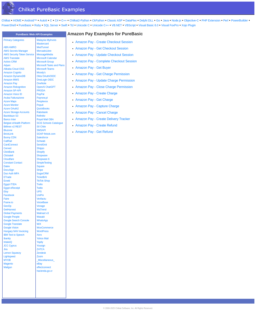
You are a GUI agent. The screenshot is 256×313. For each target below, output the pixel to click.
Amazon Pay (10, 83)
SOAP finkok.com (46, 133)
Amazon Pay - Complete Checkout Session (106, 61)
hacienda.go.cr (45, 271)
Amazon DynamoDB (14, 76)
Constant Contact (13, 162)
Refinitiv (41, 115)
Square (41, 166)
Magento (8, 263)
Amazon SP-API (12, 90)
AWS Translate (12, 58)
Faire (6, 198)
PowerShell (9, 25)
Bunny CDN (10, 137)
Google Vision (11, 227)
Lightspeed (9, 256)
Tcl (72, 25)
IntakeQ (8, 242)
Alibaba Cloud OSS (14, 69)
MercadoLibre (44, 50)
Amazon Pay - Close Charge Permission (104, 87)
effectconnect (44, 267)
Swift (64, 25)
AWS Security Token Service (19, 54)
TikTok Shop (43, 180)
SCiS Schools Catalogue (50, 123)
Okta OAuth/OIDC (46, 76)
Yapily (40, 242)
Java (166, 20)
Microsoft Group (45, 61)
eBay (39, 263)
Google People (11, 216)
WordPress (43, 231)
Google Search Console (16, 220)
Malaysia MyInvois (46, 40)
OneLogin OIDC (45, 79)
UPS (39, 191)
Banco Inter (10, 119)
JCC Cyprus (10, 245)
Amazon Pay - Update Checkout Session (104, 55)
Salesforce (42, 137)
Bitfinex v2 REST (13, 126)
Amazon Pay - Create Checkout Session (104, 42)
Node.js (176, 20)
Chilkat (6, 20)
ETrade (7, 177)
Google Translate (13, 224)
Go (158, 20)
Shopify (41, 151)
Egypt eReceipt (12, 188)
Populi (40, 105)
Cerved (7, 148)
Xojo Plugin (189, 25)
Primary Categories (14, 40)
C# (56, 20)
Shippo (40, 148)
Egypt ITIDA (10, 184)
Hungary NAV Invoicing (16, 231)
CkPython (98, 20)
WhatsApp (42, 220)
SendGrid (42, 144)
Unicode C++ (100, 25)
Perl (225, 20)
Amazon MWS (11, 79)
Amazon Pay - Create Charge (96, 93)
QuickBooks (43, 108)
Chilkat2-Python (79, 20)
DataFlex (131, 20)
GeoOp (7, 206)
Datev (7, 166)
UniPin (40, 195)
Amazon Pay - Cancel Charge (96, 112)
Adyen (7, 65)
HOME (17, 20)
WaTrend (41, 209)
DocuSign (9, 170)
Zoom (40, 256)
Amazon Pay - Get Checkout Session (101, 48)
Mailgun (8, 267)
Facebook (9, 195)
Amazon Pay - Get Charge (94, 99)
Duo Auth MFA (11, 173)
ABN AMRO (10, 47)
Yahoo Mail (43, 238)
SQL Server (51, 25)
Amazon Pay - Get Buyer (93, 67)
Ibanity (7, 238)
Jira (5, 249)
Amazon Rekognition (15, 87)
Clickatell (8, 155)
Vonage (41, 206)
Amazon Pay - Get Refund (94, 131)
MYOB (7, 260)
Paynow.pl (42, 97)
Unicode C (82, 25)
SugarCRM (43, 173)
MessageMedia (45, 54)
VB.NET (117, 25)
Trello (40, 184)
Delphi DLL (146, 20)
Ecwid (7, 180)
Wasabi (41, 216)
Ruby (37, 25)
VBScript (130, 25)
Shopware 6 (43, 159)
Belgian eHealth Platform (17, 123)
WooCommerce (45, 227)
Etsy (6, 191)
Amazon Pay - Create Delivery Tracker (102, 119)
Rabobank (42, 112)
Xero (39, 234)
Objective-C (191, 20)
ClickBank (9, 151)
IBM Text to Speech (14, 234)
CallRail (8, 141)
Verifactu (41, 198)
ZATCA (40, 249)
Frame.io (8, 202)
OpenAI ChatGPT (46, 87)
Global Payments (13, 213)
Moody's (41, 72)
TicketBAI (42, 177)
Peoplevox (42, 101)
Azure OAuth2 (11, 108)
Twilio (40, 188)
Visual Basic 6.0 (148, 25)
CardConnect (11, 144)
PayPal (40, 94)
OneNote (41, 83)
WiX (39, 224)
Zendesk (41, 252)
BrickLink (8, 133)
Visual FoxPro (170, 25)
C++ (64, 20)
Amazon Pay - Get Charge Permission (102, 74)
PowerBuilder (239, 20)
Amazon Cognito (12, 72)
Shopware (42, 155)
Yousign (41, 245)
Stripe (40, 170)
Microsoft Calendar (47, 58)
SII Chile (41, 126)
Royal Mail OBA (45, 119)
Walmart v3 (43, 213)
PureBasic (25, 25)
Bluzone (8, 130)
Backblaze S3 (11, 115)
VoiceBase (42, 202)
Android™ (30, 20)
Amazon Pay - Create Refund (96, 125)
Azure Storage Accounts (16, 112)
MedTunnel (43, 47)
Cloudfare (9, 159)
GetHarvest (10, 209)
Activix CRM (10, 61)
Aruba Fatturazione (14, 97)
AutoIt (43, 20)
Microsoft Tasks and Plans (51, 65)
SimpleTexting (44, 162)
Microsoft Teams (45, 69)
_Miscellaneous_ (46, 260)
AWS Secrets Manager (16, 50)
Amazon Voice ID (13, 94)
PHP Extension (211, 20)
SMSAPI (41, 130)
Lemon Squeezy (12, 252)
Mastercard (43, 43)
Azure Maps (10, 101)
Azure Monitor (11, 105)
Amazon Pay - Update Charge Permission (105, 80)
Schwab (41, 141)
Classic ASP (114, 20)
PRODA (41, 90)
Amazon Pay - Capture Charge (97, 106)
